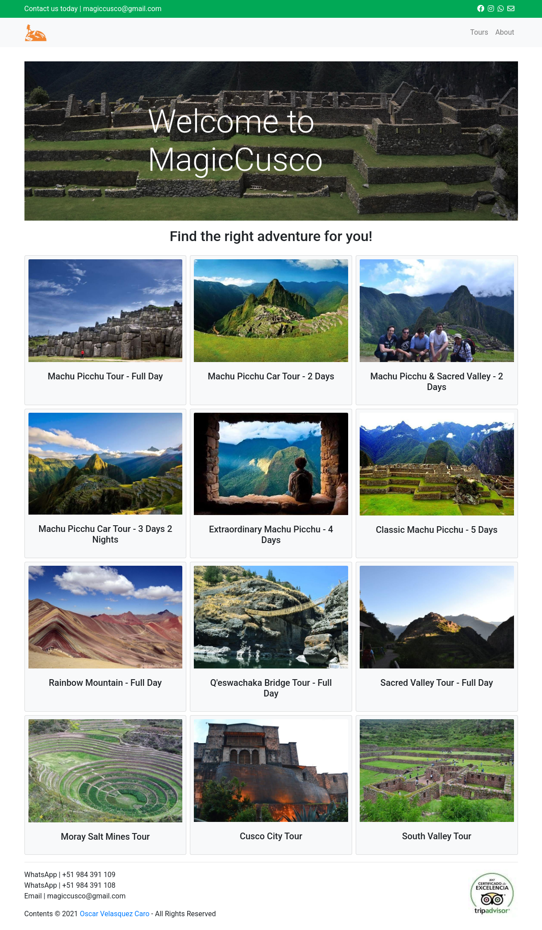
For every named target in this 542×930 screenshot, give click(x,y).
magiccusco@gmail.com (122, 8)
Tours (479, 32)
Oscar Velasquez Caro (114, 914)
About (504, 32)
